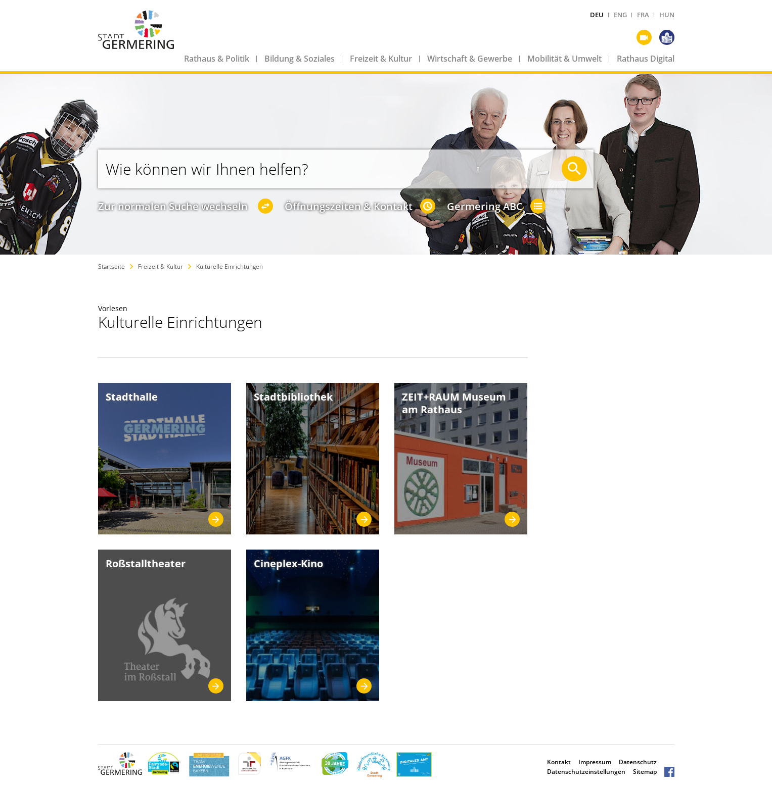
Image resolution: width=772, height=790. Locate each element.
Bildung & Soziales (299, 58)
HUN (666, 14)
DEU (597, 14)
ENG (620, 14)
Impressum (594, 762)
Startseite (111, 266)
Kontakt (559, 762)
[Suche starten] (574, 168)
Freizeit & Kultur (381, 58)
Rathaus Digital (645, 58)
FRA (643, 14)
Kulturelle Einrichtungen (229, 266)
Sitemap (645, 771)
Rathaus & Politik (216, 58)
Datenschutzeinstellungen (586, 771)
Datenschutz (638, 762)
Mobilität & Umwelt (564, 58)
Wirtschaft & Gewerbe (469, 58)
